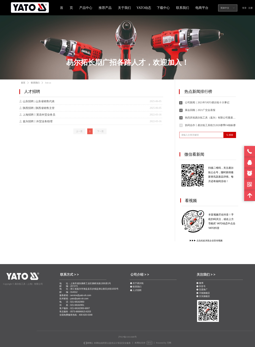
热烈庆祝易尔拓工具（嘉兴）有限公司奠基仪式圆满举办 (210, 117)
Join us (48, 82)
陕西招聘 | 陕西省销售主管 (39, 108)
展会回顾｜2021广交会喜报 (200, 110)
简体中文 (225, 8)
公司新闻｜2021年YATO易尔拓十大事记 (207, 102)
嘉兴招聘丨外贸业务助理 (38, 121)
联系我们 (35, 82)
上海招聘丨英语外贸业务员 (39, 114)
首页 (23, 82)
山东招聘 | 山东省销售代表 (39, 101)
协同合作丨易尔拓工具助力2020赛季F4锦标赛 (210, 125)
